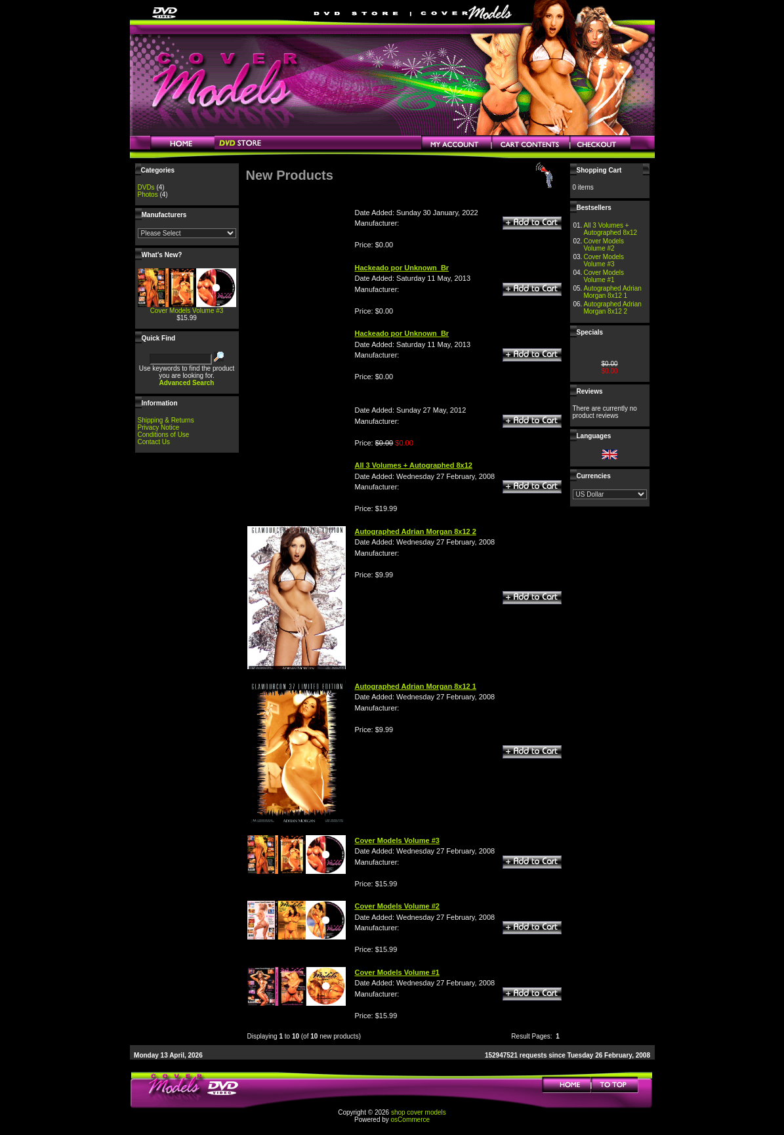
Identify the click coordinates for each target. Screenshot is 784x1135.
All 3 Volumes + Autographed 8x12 (610, 229)
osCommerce (410, 1119)
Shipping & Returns (166, 420)
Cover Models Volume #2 (603, 244)
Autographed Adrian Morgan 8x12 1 (612, 292)
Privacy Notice (159, 427)
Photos (148, 194)
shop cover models (418, 1112)
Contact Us (154, 441)
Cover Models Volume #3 (187, 310)
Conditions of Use (164, 434)
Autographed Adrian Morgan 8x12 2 (612, 307)
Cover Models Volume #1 (603, 276)
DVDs (146, 187)
